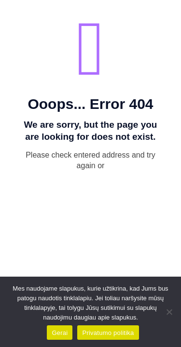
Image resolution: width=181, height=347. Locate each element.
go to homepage (95, 184)
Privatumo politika (108, 332)
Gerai (60, 332)
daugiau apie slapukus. (106, 317)
